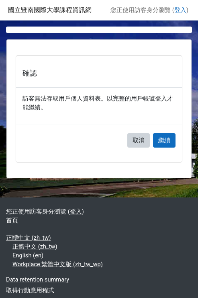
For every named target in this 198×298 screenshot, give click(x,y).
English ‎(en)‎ (27, 255)
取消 (139, 140)
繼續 (164, 140)
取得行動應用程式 (30, 290)
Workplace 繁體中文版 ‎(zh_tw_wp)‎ (57, 264)
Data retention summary (37, 279)
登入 (180, 10)
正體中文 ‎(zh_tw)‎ (28, 237)
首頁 (12, 220)
